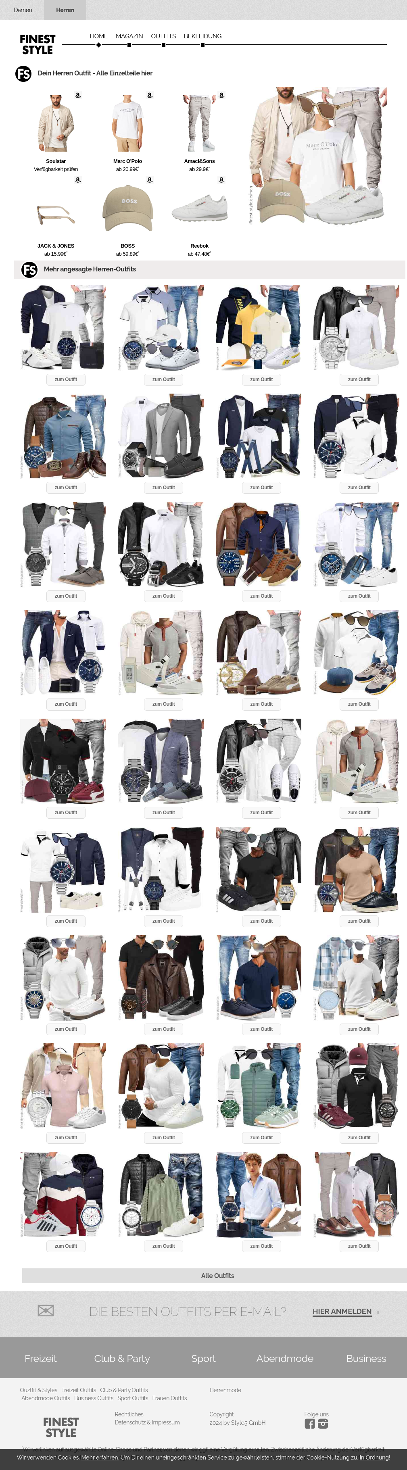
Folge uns (317, 1414)
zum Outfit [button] (66, 379)
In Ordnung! (375, 1457)
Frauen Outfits (169, 1398)
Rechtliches (129, 1414)
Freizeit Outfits (78, 1390)
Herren (65, 10)
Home (99, 36)
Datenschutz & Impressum (147, 1422)
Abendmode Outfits (45, 1398)
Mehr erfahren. (100, 1457)
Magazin (129, 36)
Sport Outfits (132, 1398)
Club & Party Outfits (124, 1390)
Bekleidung (202, 36)
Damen (23, 10)
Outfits (163, 36)
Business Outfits (93, 1398)
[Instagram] (311, 1427)
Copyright (222, 1414)
